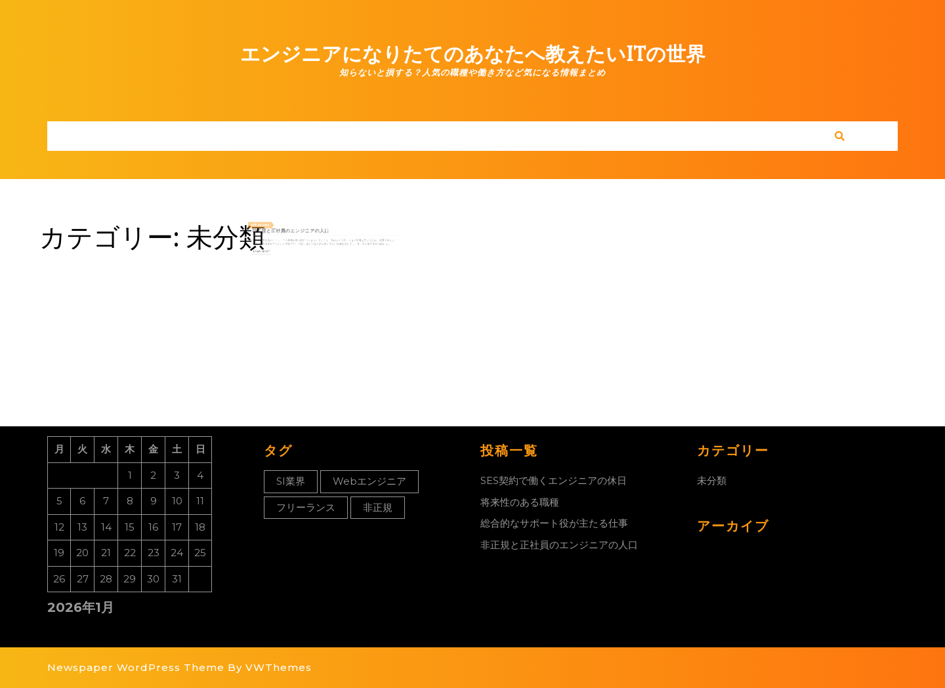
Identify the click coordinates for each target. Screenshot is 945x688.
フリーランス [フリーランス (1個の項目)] (305, 507)
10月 (274, 227)
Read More (280, 247)
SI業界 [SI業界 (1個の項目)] (290, 481)
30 (278, 227)
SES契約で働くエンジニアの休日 (553, 480)
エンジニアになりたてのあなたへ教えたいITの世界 (472, 54)
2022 (282, 227)
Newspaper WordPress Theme (135, 667)
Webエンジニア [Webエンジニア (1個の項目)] (369, 481)
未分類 (711, 480)
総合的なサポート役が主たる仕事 (554, 523)
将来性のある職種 (519, 502)
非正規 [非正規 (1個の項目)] (377, 507)
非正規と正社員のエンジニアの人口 (300, 231)
